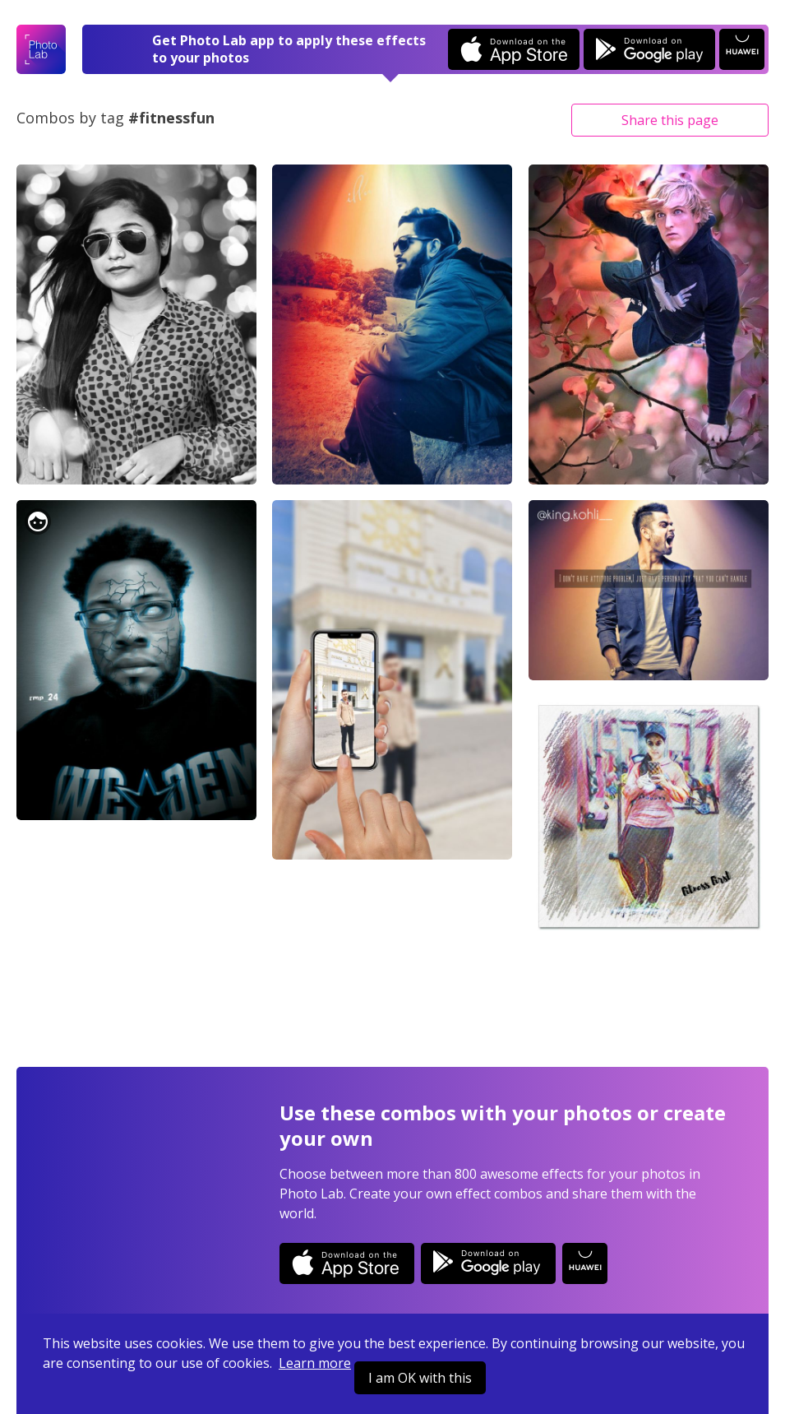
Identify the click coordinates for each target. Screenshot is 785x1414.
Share (669, 120)
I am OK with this (420, 1378)
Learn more (315, 1363)
